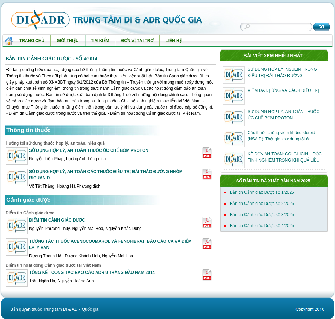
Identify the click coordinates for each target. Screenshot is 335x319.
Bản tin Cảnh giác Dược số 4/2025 (262, 225)
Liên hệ (172, 42)
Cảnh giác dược (28, 200)
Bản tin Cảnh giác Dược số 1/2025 (262, 192)
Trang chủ (31, 40)
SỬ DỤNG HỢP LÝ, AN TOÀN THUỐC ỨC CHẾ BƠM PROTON (88, 150)
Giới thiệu (66, 42)
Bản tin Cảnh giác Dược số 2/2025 (262, 203)
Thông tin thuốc (28, 130)
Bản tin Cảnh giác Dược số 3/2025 (262, 214)
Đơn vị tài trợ (135, 42)
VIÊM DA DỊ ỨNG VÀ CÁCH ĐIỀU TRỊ (283, 90)
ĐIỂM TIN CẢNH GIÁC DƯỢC (57, 220)
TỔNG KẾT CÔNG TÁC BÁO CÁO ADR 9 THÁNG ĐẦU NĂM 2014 (92, 272)
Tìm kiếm (98, 42)
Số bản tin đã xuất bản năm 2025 (273, 181)
